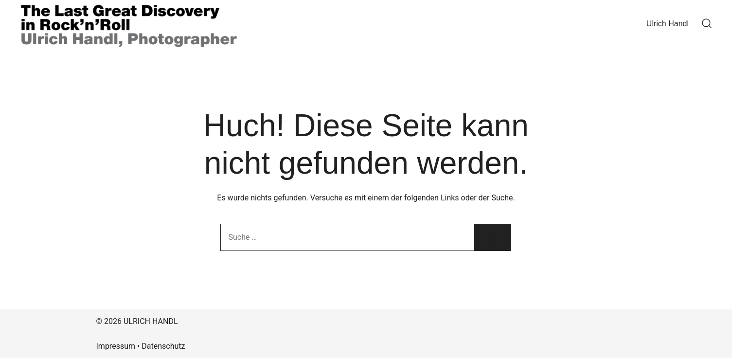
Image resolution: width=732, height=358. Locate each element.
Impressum (116, 346)
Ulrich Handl (667, 23)
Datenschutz (163, 346)
